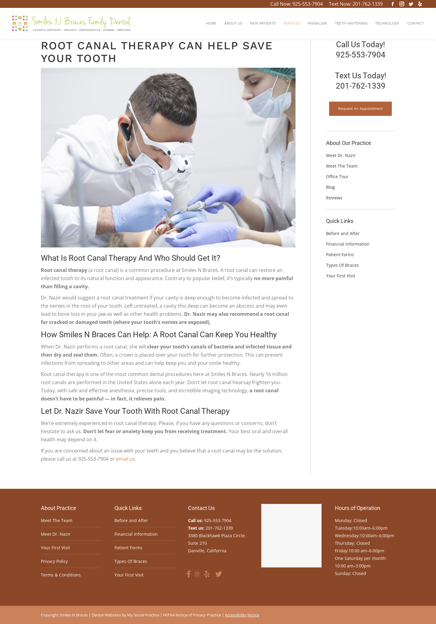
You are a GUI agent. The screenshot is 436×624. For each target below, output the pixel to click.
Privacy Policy (54, 561)
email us (125, 459)
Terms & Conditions (61, 575)
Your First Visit (55, 547)
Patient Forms (128, 547)
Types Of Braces (130, 561)
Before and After (131, 520)
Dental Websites (106, 615)
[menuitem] (211, 23)
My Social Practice (142, 615)
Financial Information (136, 534)
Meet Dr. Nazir (56, 534)
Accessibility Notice (242, 615)
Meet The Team (56, 520)
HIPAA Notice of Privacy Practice (192, 615)
